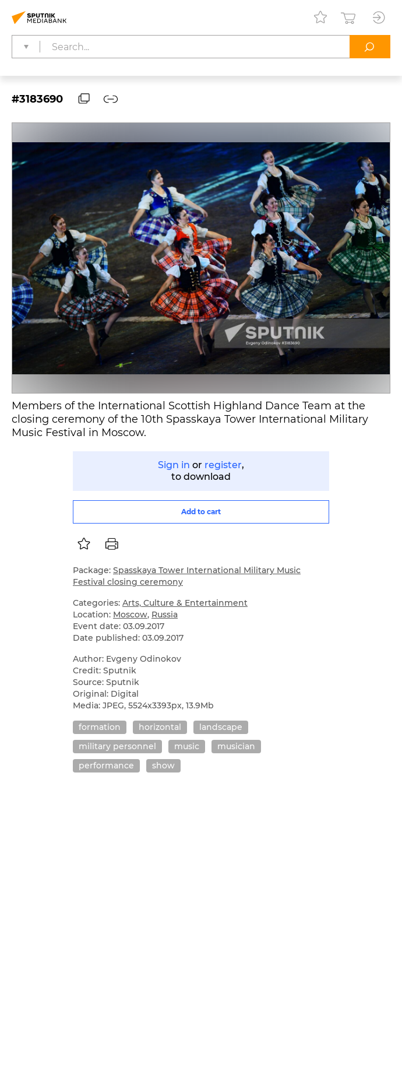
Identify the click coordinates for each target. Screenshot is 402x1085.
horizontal (160, 727)
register (223, 464)
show (163, 765)
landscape (220, 727)
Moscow (130, 614)
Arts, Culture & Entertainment (185, 603)
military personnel (117, 746)
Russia (164, 614)
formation (100, 727)
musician (236, 746)
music (186, 746)
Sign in (174, 464)
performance (106, 765)
